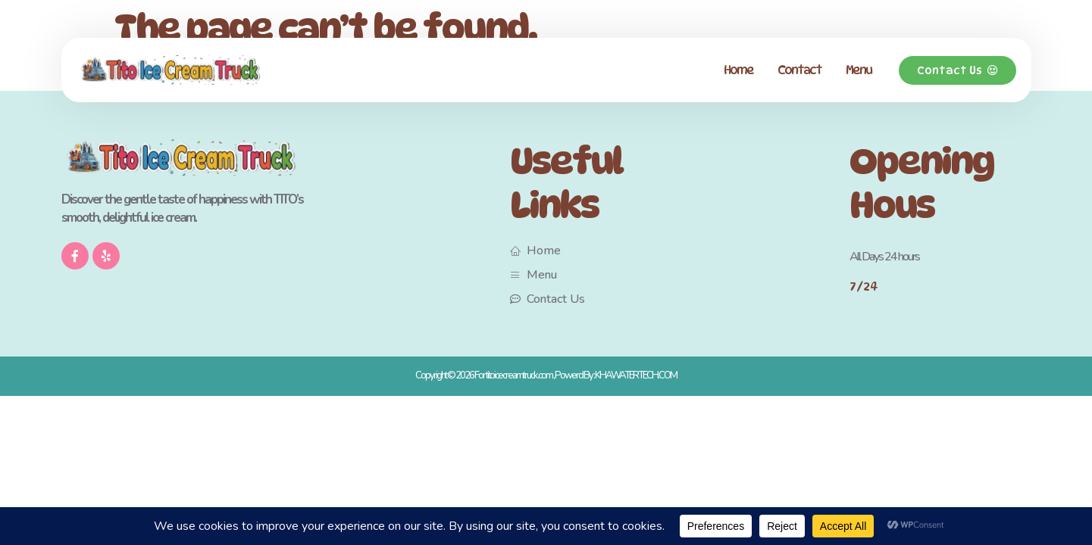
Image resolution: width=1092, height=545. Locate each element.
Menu (858, 70)
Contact (799, 70)
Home (738, 70)
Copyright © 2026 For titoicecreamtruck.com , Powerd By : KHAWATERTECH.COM (546, 375)
